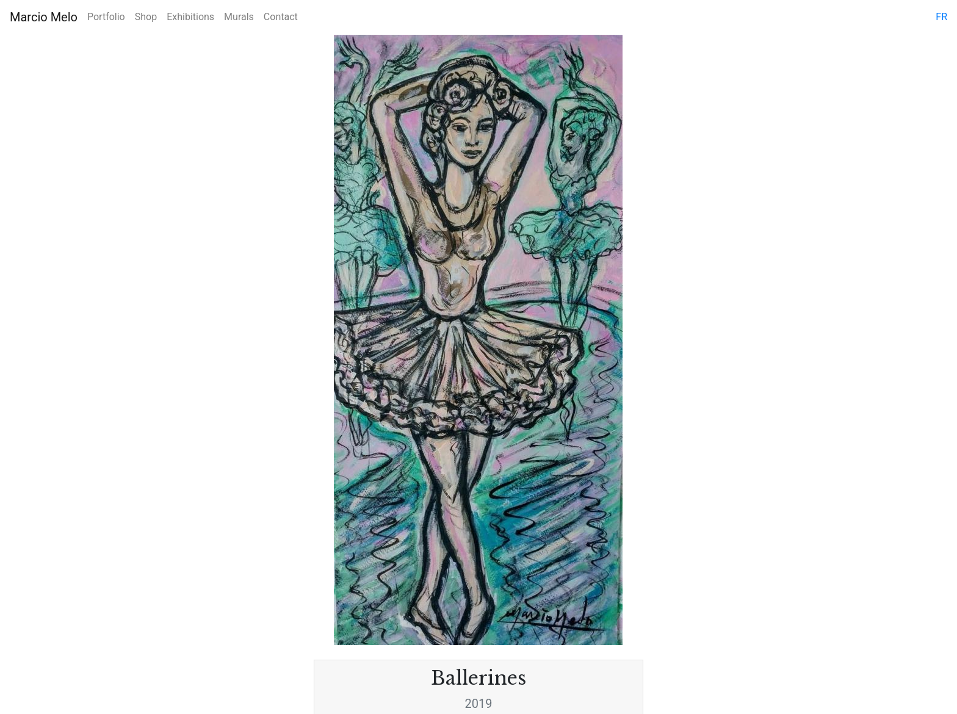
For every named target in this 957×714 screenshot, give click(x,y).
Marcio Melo (44, 17)
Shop (146, 17)
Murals (239, 17)
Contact (281, 17)
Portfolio (106, 17)
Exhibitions (190, 17)
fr (941, 17)
